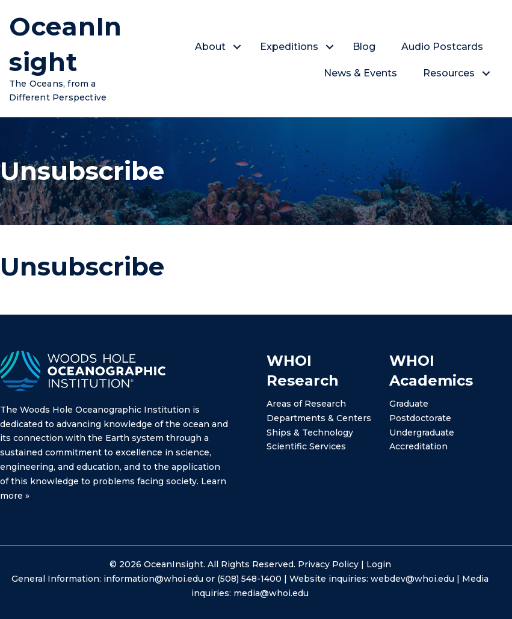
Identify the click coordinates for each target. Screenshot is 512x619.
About (211, 46)
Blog (364, 46)
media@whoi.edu (271, 593)
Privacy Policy (328, 564)
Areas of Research (306, 403)
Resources (449, 73)
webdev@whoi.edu (412, 578)
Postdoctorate (420, 418)
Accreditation (418, 446)
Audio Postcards (443, 46)
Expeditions (289, 46)
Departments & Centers (319, 418)
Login (378, 564)
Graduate (408, 403)
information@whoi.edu (153, 578)
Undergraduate (421, 432)
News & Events (361, 73)
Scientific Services (306, 446)
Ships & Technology (310, 432)
